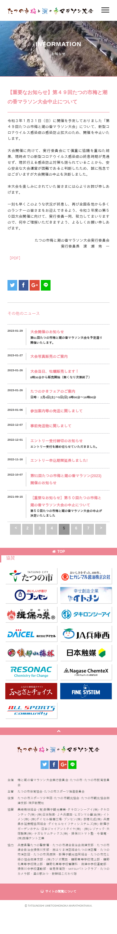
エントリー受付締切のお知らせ (56, 441)
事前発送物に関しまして (50, 426)
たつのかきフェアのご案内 (52, 391)
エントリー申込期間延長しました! (59, 460)
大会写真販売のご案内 (49, 356)
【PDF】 (14, 258)
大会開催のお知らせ (47, 332)
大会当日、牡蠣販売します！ (54, 371)
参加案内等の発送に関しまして (56, 411)
